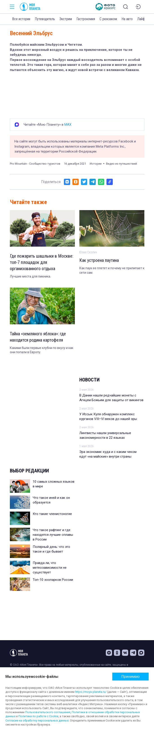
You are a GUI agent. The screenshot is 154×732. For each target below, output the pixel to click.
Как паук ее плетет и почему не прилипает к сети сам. (111, 270)
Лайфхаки (144, 19)
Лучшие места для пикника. (30, 276)
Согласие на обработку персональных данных (37, 720)
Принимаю (130, 676)
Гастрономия (85, 19)
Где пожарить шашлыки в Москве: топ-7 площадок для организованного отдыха (41, 262)
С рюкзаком (108, 19)
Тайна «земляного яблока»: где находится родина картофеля (38, 337)
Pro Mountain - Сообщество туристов (35, 163)
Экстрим (65, 19)
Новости (89, 380)
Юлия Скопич (88, 252)
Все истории (21, 19)
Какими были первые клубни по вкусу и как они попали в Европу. (41, 350)
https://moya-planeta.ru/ (90, 691)
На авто (127, 19)
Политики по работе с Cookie (38, 716)
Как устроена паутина (99, 260)
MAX (67, 125)
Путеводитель (45, 19)
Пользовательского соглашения (47, 712)
